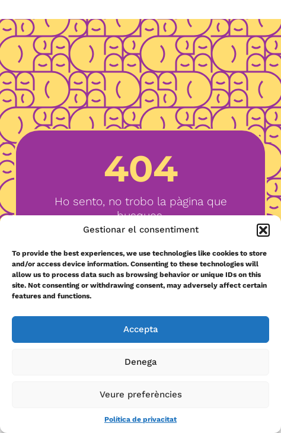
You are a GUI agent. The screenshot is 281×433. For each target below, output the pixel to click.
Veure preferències (141, 394)
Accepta (140, 329)
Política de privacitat (140, 419)
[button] (263, 230)
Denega (140, 361)
